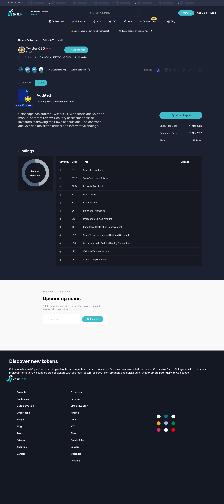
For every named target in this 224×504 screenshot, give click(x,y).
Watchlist (76, 454)
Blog (19, 426)
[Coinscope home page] (16, 13)
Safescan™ (76, 399)
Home (21, 40)
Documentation (25, 406)
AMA (73, 433)
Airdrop (75, 412)
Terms (20, 433)
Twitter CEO (48, 40)
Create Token (78, 440)
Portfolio (75, 460)
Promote (186, 13)
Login (213, 13)
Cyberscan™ (77, 392)
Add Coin (202, 13)
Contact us (23, 399)
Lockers (75, 447)
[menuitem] (56, 22)
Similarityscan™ (79, 406)
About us (22, 447)
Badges (148, 69)
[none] (79, 22)
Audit (60, 40)
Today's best (33, 40)
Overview (27, 82)
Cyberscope (23, 412)
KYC (73, 426)
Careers (21, 454)
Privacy (21, 440)
